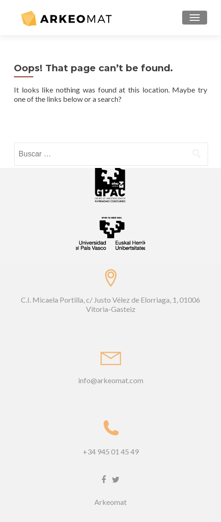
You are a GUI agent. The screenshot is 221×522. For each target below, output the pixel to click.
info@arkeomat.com (110, 380)
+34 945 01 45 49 (111, 451)
